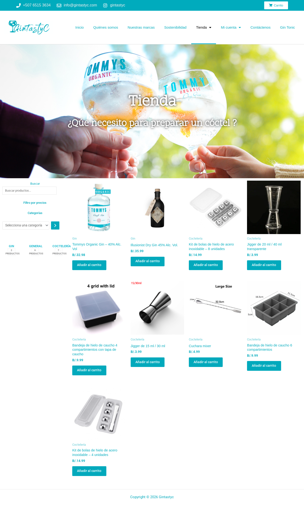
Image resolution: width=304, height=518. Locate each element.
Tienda (203, 27)
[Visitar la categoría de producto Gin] (11, 252)
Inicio (79, 27)
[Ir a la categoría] (59, 225)
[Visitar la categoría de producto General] (35, 252)
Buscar (35, 183)
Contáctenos (260, 27)
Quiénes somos (105, 27)
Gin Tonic (287, 27)
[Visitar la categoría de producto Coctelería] (59, 252)
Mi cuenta (231, 27)
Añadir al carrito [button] (92, 267)
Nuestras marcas (141, 27)
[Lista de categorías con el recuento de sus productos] (27, 225)
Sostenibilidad (175, 27)
